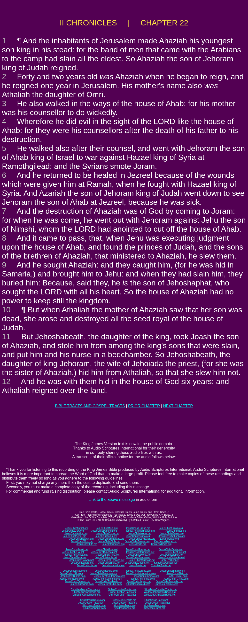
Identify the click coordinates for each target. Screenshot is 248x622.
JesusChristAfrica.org (75, 533)
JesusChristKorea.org (139, 533)
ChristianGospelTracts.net (87, 594)
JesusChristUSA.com (71, 573)
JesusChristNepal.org (74, 536)
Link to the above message (112, 499)
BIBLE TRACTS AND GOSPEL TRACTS (90, 406)
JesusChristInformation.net (140, 552)
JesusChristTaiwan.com (77, 581)
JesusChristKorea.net (139, 554)
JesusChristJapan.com (139, 581)
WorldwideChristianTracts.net (159, 594)
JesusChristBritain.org (171, 528)
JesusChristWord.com (82, 584)
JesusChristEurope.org (138, 528)
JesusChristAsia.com (106, 570)
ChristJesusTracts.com (92, 600)
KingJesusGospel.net (165, 562)
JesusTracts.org (138, 544)
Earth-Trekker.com (177, 576)
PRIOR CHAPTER (144, 406)
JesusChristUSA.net (73, 552)
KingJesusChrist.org (124, 608)
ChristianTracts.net (161, 565)
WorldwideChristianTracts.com (161, 589)
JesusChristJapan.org (172, 533)
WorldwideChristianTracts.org (160, 592)
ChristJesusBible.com (166, 584)
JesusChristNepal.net (74, 557)
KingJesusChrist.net (154, 608)
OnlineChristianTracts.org (122, 592)
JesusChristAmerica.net (104, 552)
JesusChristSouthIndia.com (107, 578)
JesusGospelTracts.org (124, 602)
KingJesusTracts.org (125, 605)
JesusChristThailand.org (111, 538)
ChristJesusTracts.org (124, 600)
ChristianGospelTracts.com (85, 589)
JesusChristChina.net (107, 554)
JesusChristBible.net (109, 562)
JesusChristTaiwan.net (82, 560)
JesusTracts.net (137, 565)
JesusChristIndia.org (106, 536)
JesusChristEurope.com (138, 570)
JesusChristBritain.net (170, 549)
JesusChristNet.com (177, 573)
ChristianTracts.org (161, 544)
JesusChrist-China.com (175, 578)
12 (6, 381)
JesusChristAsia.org (107, 528)
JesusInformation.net (113, 565)
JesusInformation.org (113, 544)
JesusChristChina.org (107, 533)
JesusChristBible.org (109, 541)
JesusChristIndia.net (106, 557)
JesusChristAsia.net (106, 549)
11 (6, 336)
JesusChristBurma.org (138, 536)
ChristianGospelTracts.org (86, 592)
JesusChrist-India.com (143, 578)
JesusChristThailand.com (108, 581)
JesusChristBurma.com (73, 576)
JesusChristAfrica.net (76, 554)
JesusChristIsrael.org (76, 528)
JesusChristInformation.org (140, 530)
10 (6, 309)
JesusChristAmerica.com (103, 573)
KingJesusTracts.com (94, 605)
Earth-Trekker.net (169, 560)
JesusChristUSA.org (73, 530)
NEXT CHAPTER (178, 406)
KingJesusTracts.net (154, 605)
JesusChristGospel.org (137, 541)
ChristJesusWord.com (138, 584)
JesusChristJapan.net (171, 554)
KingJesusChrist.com (94, 608)
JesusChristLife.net (175, 552)
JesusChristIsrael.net (76, 549)
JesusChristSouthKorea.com (109, 576)
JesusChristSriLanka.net (171, 557)
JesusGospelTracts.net (157, 602)
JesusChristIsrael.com (75, 570)
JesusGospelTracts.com (91, 602)
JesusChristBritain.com (172, 570)
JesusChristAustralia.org (142, 538)
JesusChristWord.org (82, 541)
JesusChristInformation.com (141, 573)
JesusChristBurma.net (138, 557)
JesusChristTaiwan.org (81, 538)
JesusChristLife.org (87, 544)
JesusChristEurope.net (138, 549)
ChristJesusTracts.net (156, 600)
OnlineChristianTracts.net (122, 594)
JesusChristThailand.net (111, 560)
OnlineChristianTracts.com (122, 589)
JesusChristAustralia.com (169, 581)
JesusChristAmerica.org (104, 530)
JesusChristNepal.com (72, 578)
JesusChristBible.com (110, 584)
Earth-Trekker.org (169, 538)
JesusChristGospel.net (137, 562)
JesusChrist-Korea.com (146, 576)
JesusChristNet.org (175, 530)
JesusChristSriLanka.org (172, 536)
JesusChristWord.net (82, 562)
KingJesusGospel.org (165, 541)
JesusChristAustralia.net (142, 560)
